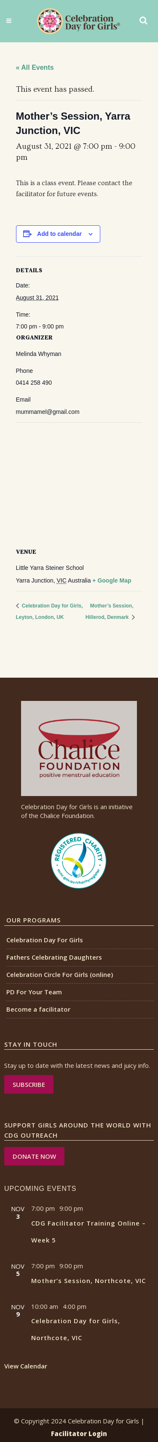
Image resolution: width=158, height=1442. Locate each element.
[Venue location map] (79, 483)
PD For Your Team (34, 992)
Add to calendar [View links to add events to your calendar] (59, 233)
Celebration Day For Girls (44, 940)
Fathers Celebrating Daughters (54, 957)
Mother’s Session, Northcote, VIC (88, 1280)
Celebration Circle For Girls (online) (59, 974)
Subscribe (29, 1084)
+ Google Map (111, 580)
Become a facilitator (38, 1009)
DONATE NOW (34, 1156)
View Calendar (25, 1366)
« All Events (35, 67)
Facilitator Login (79, 1433)
